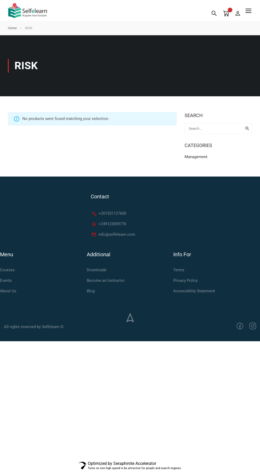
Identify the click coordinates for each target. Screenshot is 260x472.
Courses (7, 270)
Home (12, 28)
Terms (178, 270)
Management (196, 156)
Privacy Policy (185, 280)
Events (6, 280)
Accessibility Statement (194, 291)
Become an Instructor (106, 280)
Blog (91, 291)
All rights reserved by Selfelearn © (34, 326)
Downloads (96, 270)
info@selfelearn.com (113, 234)
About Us (8, 291)
